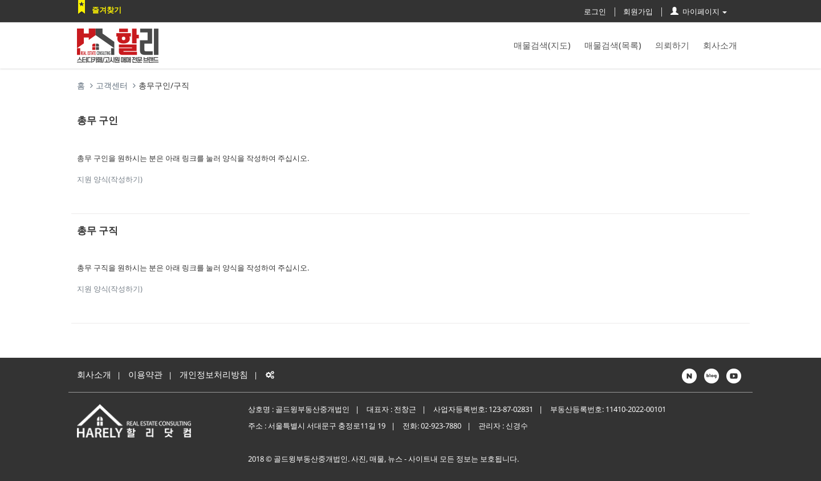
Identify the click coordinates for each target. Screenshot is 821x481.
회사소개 (720, 45)
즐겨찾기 (106, 10)
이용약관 (145, 374)
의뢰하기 (672, 45)
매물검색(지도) (542, 45)
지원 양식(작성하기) (110, 179)
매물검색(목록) (612, 45)
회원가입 (638, 11)
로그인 (595, 11)
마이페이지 (698, 11)
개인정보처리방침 (214, 374)
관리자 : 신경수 (503, 426)
